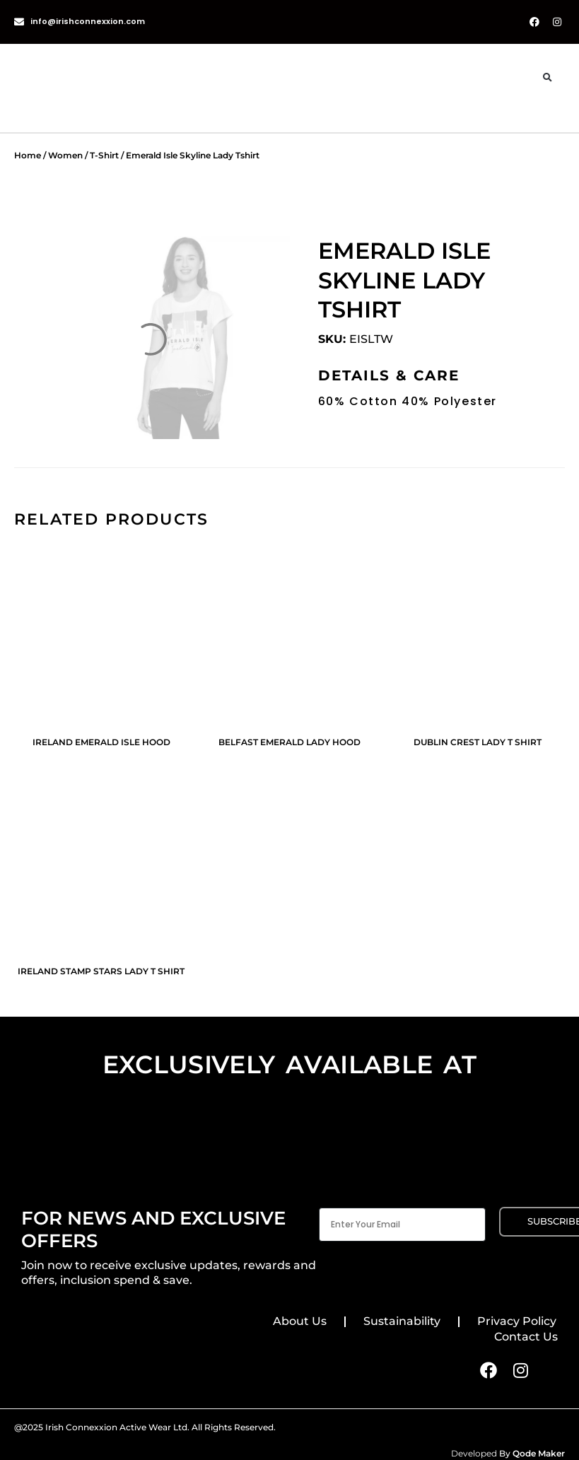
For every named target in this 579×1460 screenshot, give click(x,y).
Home (27, 155)
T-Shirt (104, 155)
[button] (547, 78)
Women (65, 155)
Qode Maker (539, 1453)
